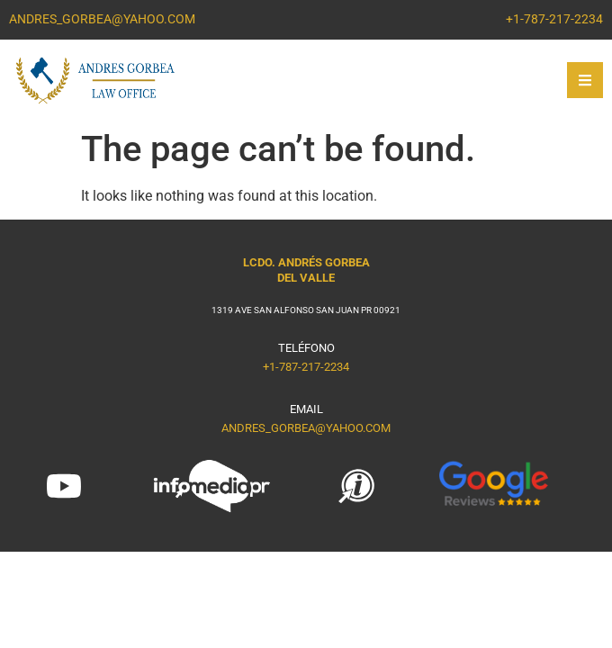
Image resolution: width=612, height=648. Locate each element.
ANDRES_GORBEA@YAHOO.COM (306, 428)
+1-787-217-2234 (306, 367)
